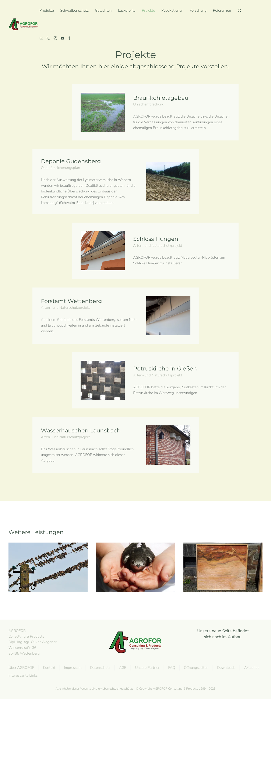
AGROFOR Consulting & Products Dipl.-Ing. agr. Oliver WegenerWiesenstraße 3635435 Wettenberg (31, 642)
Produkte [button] (46, 10)
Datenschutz (99, 667)
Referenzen (222, 10)
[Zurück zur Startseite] (23, 24)
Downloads (225, 667)
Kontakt (48, 667)
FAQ (170, 667)
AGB (121, 667)
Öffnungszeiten (195, 667)
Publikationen (172, 10)
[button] (239, 10)
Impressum (71, 667)
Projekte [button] (148, 10)
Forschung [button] (198, 10)
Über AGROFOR (20, 667)
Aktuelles (250, 667)
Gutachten (103, 10)
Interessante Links (21, 675)
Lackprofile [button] (127, 10)
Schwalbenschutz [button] (74, 10)
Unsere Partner (146, 667)
